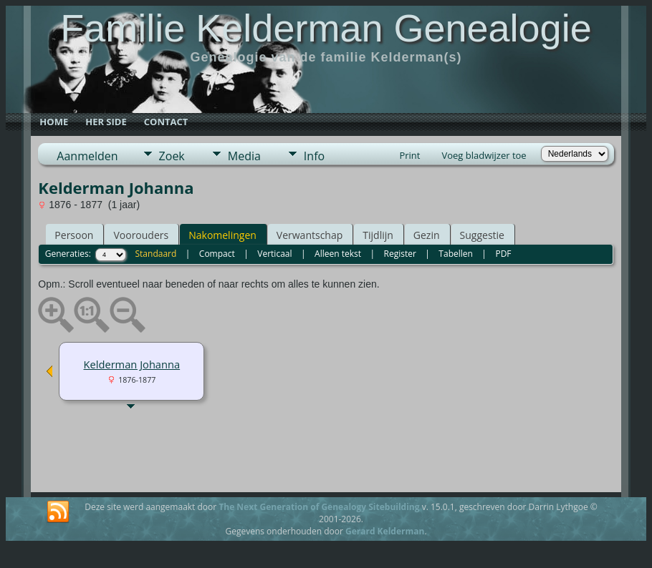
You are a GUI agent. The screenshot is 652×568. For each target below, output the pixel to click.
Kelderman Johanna (132, 364)
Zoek (172, 156)
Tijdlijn (378, 235)
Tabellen (455, 254)
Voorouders (140, 235)
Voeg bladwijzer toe (483, 155)
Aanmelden (87, 156)
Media (244, 156)
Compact (217, 254)
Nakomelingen (222, 235)
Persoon (73, 235)
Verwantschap (309, 235)
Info (314, 156)
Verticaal (274, 254)
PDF (503, 254)
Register (400, 254)
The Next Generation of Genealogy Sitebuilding (319, 507)
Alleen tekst (338, 254)
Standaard (156, 254)
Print (409, 155)
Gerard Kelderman (384, 531)
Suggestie (482, 235)
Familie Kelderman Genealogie (325, 27)
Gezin (426, 235)
